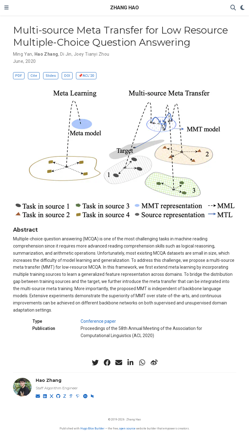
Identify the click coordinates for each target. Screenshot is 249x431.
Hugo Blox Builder (92, 428)
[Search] (233, 8)
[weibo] (154, 362)
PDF (18, 76)
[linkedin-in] (130, 362)
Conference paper (98, 321)
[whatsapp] (142, 362)
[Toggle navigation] (6, 8)
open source (127, 428)
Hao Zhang (48, 380)
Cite (33, 76)
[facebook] (107, 362)
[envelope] (118, 362)
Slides (51, 76)
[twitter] (95, 362)
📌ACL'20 (86, 76)
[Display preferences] (242, 8)
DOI (67, 76)
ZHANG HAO (124, 8)
